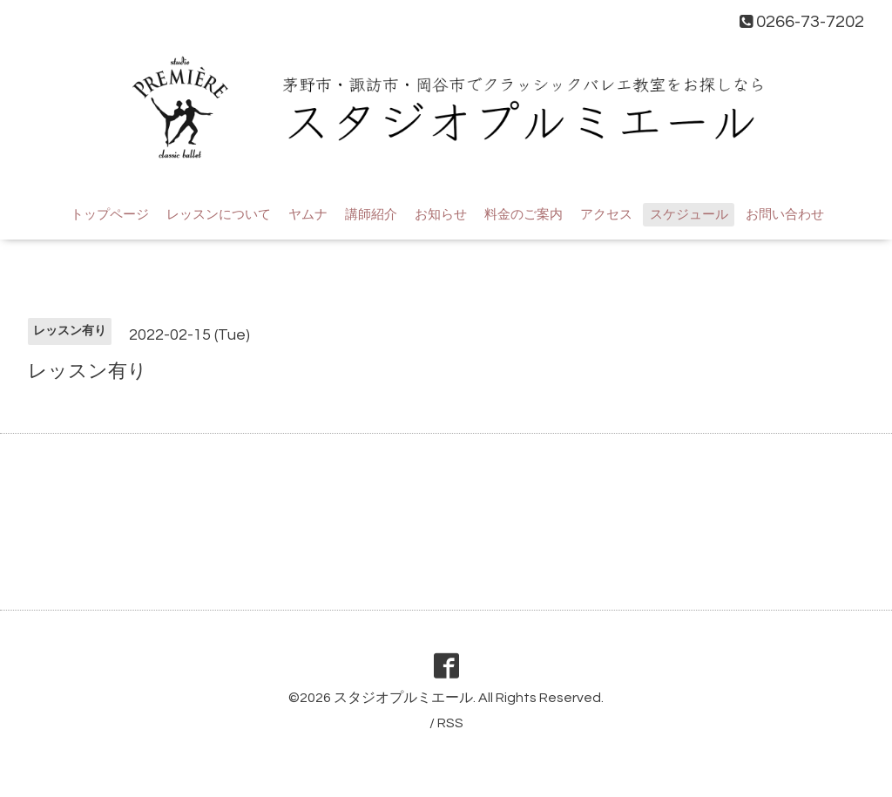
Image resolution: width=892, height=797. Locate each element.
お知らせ (441, 214)
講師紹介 (371, 214)
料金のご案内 (523, 214)
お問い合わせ (785, 214)
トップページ (110, 214)
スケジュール (689, 214)
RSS (450, 723)
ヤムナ (308, 214)
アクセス (606, 214)
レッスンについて (218, 214)
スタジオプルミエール (403, 698)
